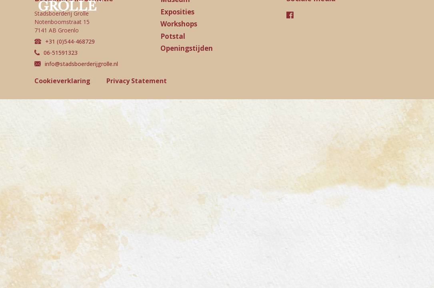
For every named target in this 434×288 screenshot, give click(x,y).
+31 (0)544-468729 (64, 41)
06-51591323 (56, 52)
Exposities (177, 11)
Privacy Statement (136, 80)
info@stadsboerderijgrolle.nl (76, 64)
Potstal (172, 36)
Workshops (178, 23)
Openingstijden (186, 48)
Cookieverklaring (62, 80)
